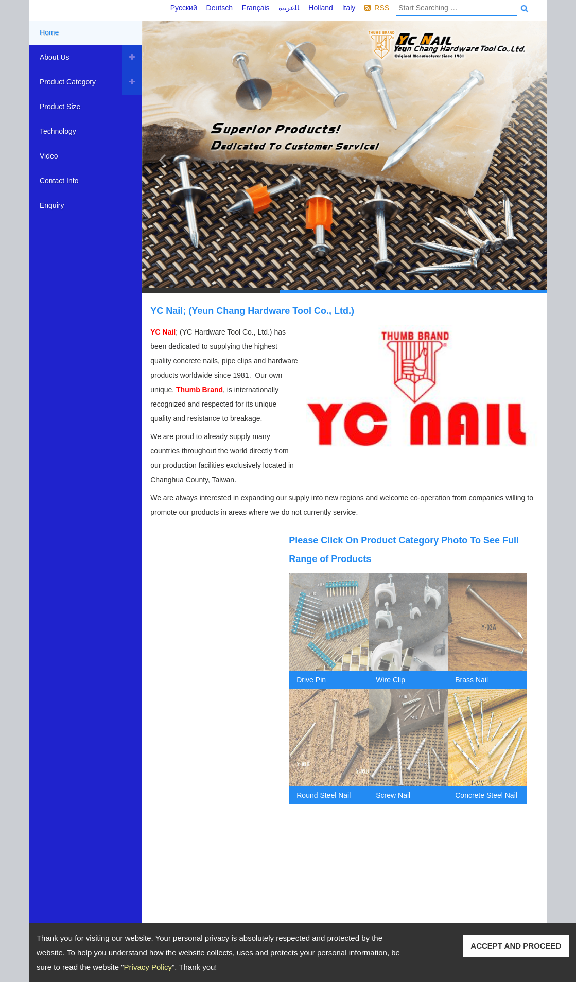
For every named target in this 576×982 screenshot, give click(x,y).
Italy (349, 8)
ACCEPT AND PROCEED (515, 945)
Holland (320, 8)
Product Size (60, 106)
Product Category (68, 82)
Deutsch (219, 8)
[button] (162, 157)
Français (256, 8)
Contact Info (59, 181)
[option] (329, 688)
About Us (54, 57)
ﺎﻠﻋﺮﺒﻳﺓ (288, 8)
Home (49, 32)
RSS (381, 8)
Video (49, 156)
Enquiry (52, 205)
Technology (58, 131)
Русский (183, 8)
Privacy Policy (148, 966)
